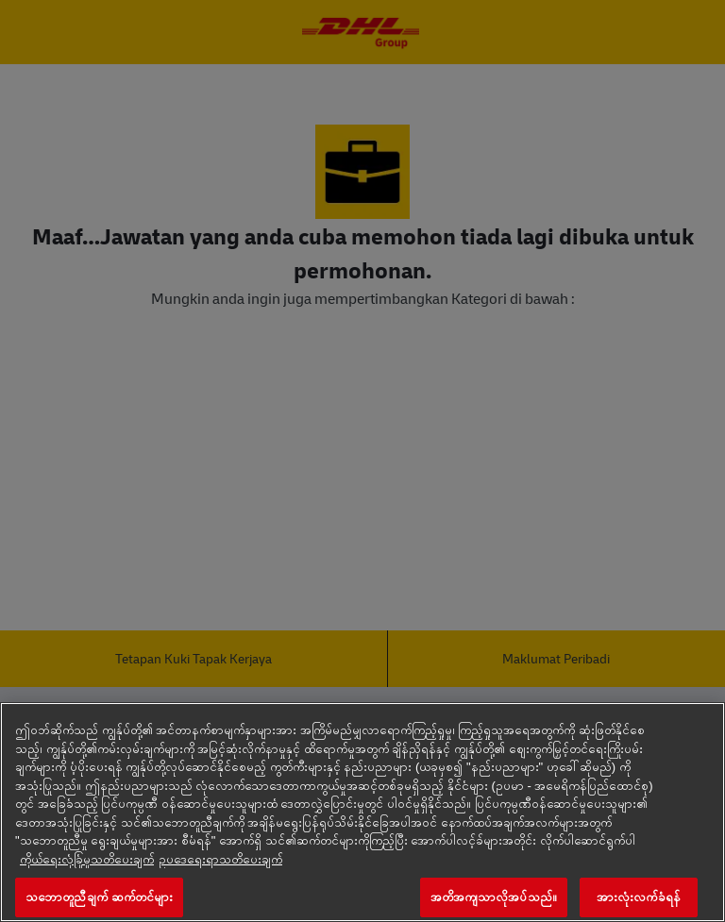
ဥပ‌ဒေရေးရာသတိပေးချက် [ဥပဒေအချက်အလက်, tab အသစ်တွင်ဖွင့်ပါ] (220, 859)
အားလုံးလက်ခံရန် (639, 897)
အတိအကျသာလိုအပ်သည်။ (493, 897)
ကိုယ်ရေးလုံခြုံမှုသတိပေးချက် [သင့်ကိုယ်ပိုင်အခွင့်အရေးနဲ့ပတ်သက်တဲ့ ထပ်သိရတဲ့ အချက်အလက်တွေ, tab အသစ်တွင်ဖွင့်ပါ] (87, 859)
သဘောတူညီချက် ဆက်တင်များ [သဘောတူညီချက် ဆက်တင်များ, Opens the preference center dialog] (99, 897)
